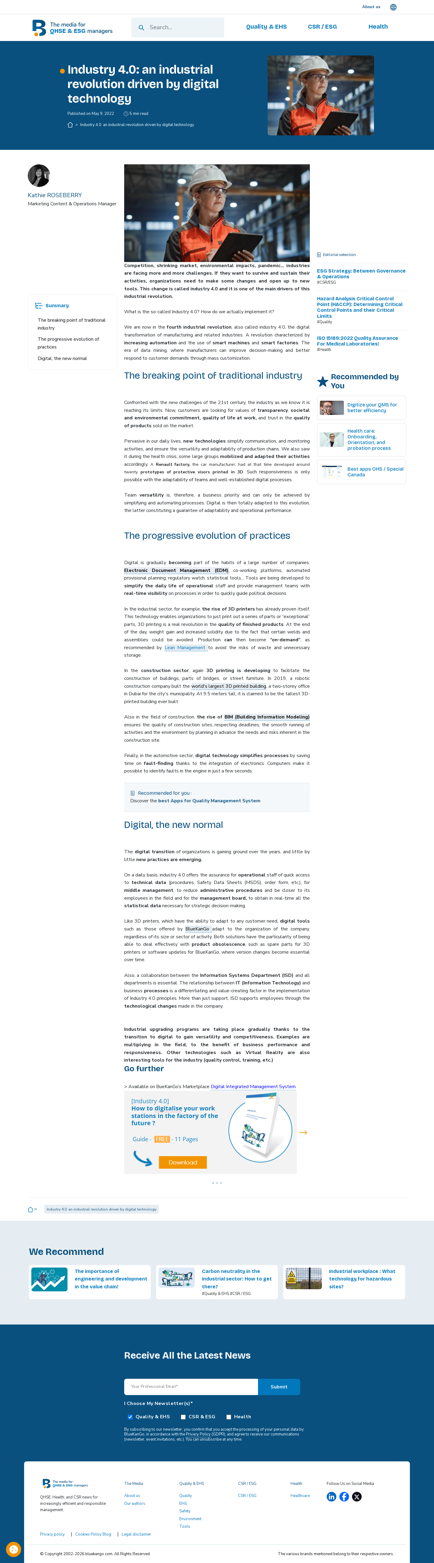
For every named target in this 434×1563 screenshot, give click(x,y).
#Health (324, 349)
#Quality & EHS (215, 1293)
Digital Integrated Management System (253, 1086)
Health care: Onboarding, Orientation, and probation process (369, 439)
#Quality (324, 322)
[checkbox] (217, 1416)
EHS (183, 1503)
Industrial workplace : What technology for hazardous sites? (362, 1279)
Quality (185, 1495)
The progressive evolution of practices (68, 343)
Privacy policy (52, 1534)
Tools (184, 1526)
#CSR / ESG (240, 1293)
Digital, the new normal (62, 358)
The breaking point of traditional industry (72, 324)
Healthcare (300, 1495)
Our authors (134, 1503)
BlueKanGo (198, 929)
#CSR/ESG (326, 282)
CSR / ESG (247, 1495)
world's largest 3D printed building (228, 686)
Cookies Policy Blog (93, 1534)
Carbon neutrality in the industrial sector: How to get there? (237, 1279)
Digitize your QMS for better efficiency (372, 407)
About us (132, 1495)
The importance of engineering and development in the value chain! (111, 1279)
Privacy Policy (198, 1434)
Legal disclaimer (136, 1534)
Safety (184, 1511)
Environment (190, 1519)
